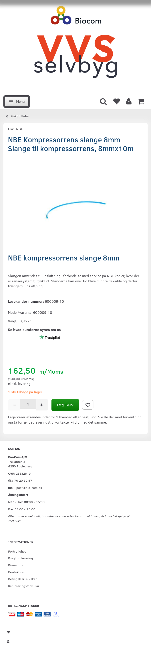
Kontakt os (16, 572)
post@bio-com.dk (29, 487)
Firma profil (16, 565)
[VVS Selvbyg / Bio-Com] (75, 46)
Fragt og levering (20, 558)
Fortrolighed (17, 551)
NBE (19, 129)
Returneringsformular (23, 586)
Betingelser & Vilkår (22, 579)
